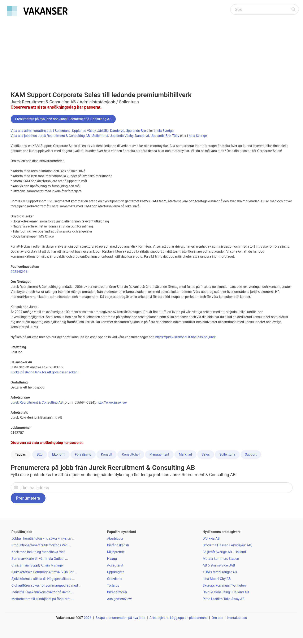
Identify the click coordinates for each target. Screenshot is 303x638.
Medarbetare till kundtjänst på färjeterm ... (43, 599)
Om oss (217, 618)
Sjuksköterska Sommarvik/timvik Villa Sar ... (44, 572)
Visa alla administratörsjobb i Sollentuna (41, 131)
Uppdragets (115, 572)
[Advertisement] (151, 49)
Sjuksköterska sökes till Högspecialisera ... (43, 579)
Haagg (112, 559)
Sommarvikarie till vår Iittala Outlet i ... (40, 559)
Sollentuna (227, 454)
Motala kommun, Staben (221, 559)
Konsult (106, 454)
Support (251, 454)
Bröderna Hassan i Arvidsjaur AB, (227, 545)
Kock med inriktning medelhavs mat (38, 552)
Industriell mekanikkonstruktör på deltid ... (43, 592)
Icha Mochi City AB (217, 579)
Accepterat (115, 565)
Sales (206, 454)
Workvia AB (211, 539)
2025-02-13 (19, 272)
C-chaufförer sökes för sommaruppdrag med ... (46, 585)
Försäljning (83, 454)
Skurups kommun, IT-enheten (224, 585)
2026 (87, 618)
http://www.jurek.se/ (112, 402)
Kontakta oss (237, 618)
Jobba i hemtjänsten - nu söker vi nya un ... (43, 539)
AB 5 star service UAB (219, 565)
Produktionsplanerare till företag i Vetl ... (41, 545)
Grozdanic (114, 579)
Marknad (185, 454)
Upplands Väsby (84, 131)
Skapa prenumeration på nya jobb (120, 618)
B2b (40, 454)
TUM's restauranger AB (220, 572)
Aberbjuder (115, 539)
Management (159, 454)
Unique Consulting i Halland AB (226, 592)
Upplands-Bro (136, 131)
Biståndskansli (118, 545)
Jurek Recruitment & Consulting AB (37, 402)
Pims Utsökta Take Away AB (223, 599)
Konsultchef (131, 454)
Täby (175, 136)
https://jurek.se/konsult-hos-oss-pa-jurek (185, 337)
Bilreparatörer (117, 592)
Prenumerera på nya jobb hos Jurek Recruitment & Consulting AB (63, 119)
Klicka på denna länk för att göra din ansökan (44, 372)
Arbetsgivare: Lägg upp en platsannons (179, 618)
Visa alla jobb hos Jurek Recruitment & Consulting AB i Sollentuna (59, 136)
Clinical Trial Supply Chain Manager (38, 565)
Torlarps (113, 585)
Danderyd (117, 131)
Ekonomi (58, 454)
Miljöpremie (116, 552)
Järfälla (103, 131)
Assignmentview (119, 599)
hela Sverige (165, 131)
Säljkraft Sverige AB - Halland (224, 552)
